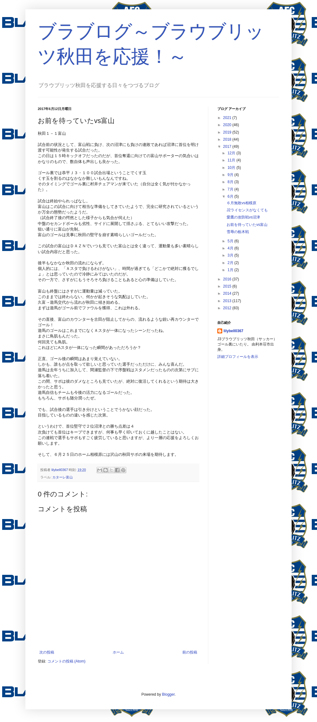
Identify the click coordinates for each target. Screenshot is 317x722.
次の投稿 (46, 652)
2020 (227, 125)
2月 (231, 263)
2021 (227, 118)
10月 (232, 167)
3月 (231, 255)
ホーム (118, 652)
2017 (227, 146)
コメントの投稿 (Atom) (66, 661)
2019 (227, 132)
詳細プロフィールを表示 (237, 356)
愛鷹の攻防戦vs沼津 (243, 217)
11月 (232, 160)
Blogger (168, 694)
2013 (227, 301)
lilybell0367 (233, 331)
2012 (227, 308)
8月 (231, 182)
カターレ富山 (62, 477)
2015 (227, 286)
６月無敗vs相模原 (241, 203)
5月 (231, 241)
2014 (227, 293)
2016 (227, 279)
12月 (232, 153)
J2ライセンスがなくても (247, 210)
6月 (231, 196)
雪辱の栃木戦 (238, 232)
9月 (231, 175)
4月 (231, 248)
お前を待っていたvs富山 (247, 224)
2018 (227, 139)
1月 (231, 270)
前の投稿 (189, 652)
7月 (231, 189)
